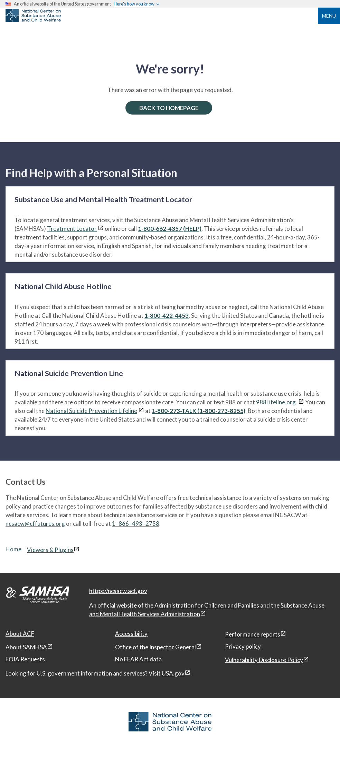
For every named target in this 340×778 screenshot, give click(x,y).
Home (13, 549)
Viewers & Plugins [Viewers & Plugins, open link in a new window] (50, 549)
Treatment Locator (72, 228)
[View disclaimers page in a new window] (101, 228)
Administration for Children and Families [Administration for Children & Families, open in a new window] (207, 605)
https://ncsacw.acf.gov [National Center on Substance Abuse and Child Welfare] (118, 590)
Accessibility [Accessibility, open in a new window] (131, 633)
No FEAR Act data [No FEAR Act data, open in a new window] (138, 659)
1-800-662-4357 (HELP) (169, 228)
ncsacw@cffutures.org (35, 523)
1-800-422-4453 (166, 315)
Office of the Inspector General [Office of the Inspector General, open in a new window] (155, 647)
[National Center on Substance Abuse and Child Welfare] (33, 20)
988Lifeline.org (276, 402)
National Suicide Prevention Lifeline (91, 410)
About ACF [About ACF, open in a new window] (20, 633)
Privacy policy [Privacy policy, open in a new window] (243, 646)
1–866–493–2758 (135, 523)
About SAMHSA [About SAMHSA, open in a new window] (26, 647)
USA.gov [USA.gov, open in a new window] (173, 673)
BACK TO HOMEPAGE (168, 107)
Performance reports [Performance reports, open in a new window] (252, 634)
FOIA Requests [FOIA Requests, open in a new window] (25, 659)
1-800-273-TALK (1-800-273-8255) (198, 410)
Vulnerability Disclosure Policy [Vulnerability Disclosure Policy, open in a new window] (264, 659)
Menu (329, 16)
